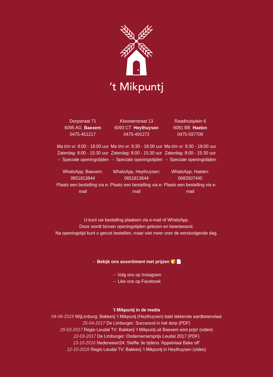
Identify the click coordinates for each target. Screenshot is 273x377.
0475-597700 (190, 134)
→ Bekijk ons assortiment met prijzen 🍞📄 (136, 261)
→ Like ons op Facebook (136, 281)
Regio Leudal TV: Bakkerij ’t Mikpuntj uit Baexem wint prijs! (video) (136, 329)
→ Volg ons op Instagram (136, 274)
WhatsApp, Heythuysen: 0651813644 (136, 175)
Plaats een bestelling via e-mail (83, 188)
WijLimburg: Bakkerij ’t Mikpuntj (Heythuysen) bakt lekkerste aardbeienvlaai (136, 316)
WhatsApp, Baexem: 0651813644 (83, 175)
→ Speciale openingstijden (83, 159)
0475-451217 (83, 134)
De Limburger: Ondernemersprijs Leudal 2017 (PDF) (137, 336)
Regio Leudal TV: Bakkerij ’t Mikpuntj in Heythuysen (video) (136, 349)
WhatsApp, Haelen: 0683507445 (190, 175)
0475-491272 (136, 134)
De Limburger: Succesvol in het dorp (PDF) (136, 323)
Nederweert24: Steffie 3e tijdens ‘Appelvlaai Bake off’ (136, 343)
